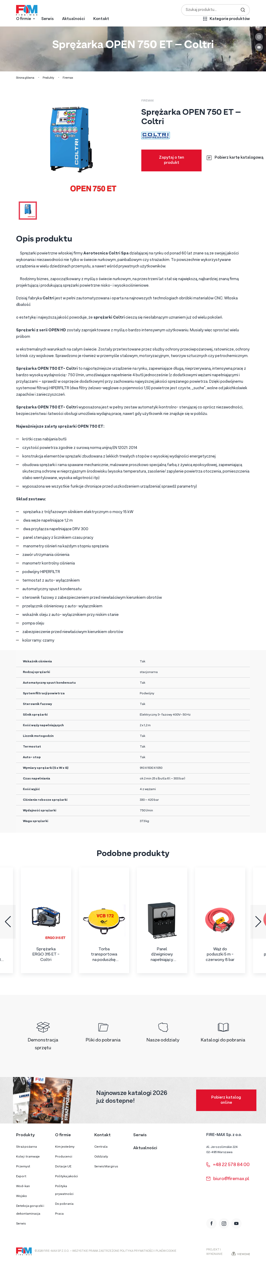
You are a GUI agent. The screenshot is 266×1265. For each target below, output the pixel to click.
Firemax (68, 78)
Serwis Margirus (106, 1167)
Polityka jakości (66, 1176)
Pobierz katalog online (226, 1100)
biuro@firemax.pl (227, 1179)
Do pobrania (64, 1204)
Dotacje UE (63, 1167)
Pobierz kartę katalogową (235, 157)
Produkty (48, 78)
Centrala (101, 1147)
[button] (8, 922)
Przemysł (23, 1167)
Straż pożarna (26, 1147)
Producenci (63, 1157)
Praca (59, 1214)
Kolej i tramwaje (28, 1157)
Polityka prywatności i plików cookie (148, 1251)
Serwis (47, 19)
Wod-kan (23, 1186)
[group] (46, 920)
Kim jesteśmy (65, 1147)
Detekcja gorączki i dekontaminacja (30, 1210)
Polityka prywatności (64, 1190)
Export (21, 1176)
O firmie (23, 19)
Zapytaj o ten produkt (171, 160)
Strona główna (25, 78)
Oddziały (101, 1157)
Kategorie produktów (230, 19)
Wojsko (21, 1196)
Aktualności (73, 19)
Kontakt (101, 19)
